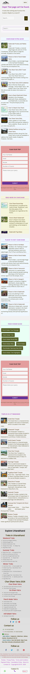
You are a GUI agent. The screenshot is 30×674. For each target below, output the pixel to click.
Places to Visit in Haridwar (16, 245)
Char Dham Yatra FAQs (15, 118)
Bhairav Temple (13, 514)
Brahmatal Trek (7, 569)
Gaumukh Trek (6, 557)
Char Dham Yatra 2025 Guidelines (18, 83)
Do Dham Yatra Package (9, 596)
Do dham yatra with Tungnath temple (12, 594)
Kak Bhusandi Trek (18, 577)
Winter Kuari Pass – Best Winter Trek (12, 568)
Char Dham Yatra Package (10, 588)
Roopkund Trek (17, 552)
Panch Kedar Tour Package (10, 330)
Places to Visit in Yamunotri (16, 268)
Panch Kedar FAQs (8, 344)
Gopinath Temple (13, 492)
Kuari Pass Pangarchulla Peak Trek (11, 556)
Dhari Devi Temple (13, 451)
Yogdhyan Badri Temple (15, 472)
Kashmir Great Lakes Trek (9, 544)
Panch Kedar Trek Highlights (11, 352)
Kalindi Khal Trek (7, 577)
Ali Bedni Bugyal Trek (8, 542)
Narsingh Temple (13, 462)
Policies (3, 660)
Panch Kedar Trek (8, 335)
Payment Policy (5, 662)
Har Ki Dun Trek (7, 566)
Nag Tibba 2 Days (7, 547)
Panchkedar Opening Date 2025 (12, 348)
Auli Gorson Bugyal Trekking (9, 540)
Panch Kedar (21, 344)
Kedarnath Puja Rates (15, 232)
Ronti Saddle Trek (17, 566)
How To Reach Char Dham (16, 108)
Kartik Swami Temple (14, 440)
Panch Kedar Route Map (10, 339)
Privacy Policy (11, 660)
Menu (25, 2)
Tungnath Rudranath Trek (10, 607)
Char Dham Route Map (16, 203)
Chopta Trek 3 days (7, 545)
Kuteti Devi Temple (13, 419)
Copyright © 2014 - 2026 (18, 664)
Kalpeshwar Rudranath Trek (10, 605)
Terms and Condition (22, 660)
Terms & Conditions (21, 187)
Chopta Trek (15, 557)
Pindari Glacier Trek (7, 559)
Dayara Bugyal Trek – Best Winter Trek (12, 575)
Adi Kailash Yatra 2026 (9, 616)
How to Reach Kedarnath (16, 218)
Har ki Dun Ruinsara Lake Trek (10, 561)
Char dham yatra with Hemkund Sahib (13, 586)
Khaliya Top (17, 545)
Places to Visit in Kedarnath (16, 304)
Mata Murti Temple (14, 481)
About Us (26, 662)
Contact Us (7, 664)
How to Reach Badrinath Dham (17, 95)
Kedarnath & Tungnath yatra (10, 609)
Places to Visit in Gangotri (16, 279)
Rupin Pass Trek (7, 552)
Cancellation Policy (16, 662)
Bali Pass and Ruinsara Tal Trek (10, 554)
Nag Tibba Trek (6, 578)
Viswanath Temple (13, 429)
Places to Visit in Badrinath (16, 292)
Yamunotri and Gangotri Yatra (11, 592)
